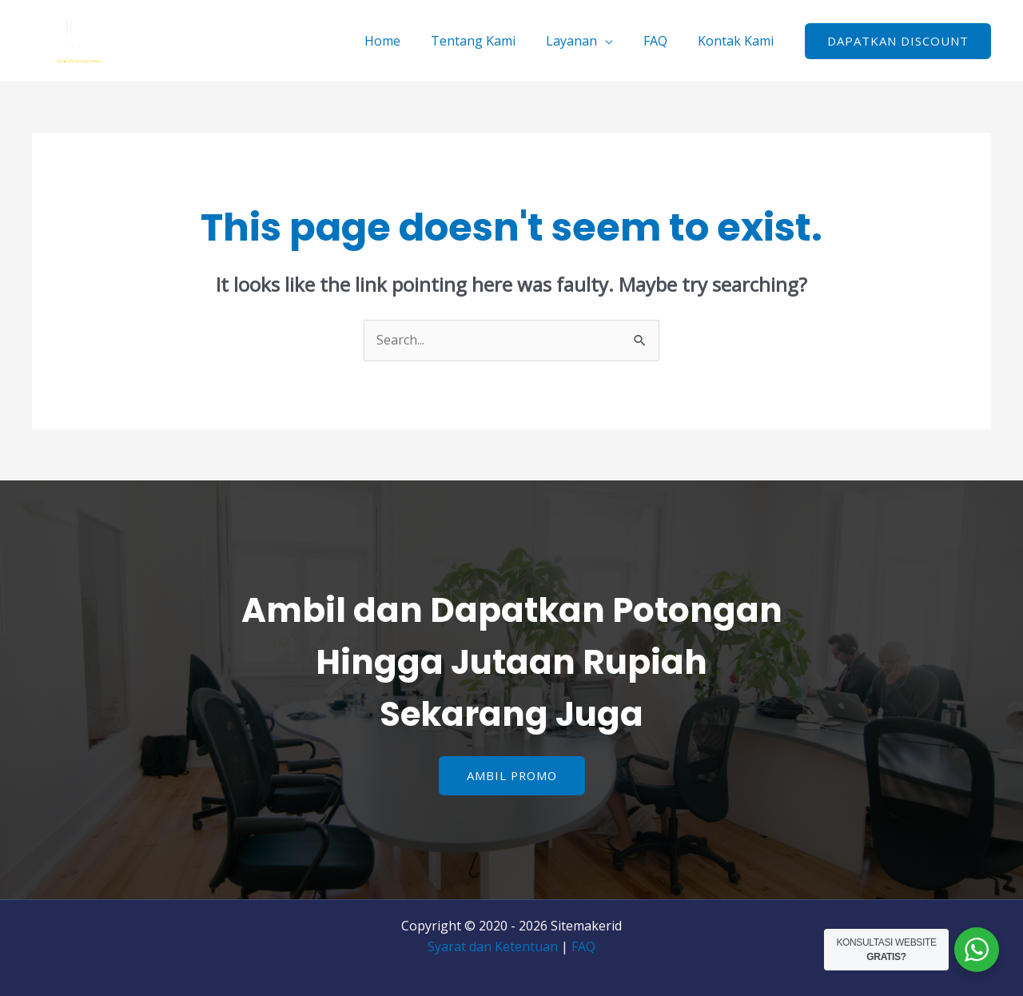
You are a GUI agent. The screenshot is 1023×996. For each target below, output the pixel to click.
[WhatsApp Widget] (976, 949)
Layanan (583, 41)
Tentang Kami (490, 41)
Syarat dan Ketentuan (493, 946)
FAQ (663, 41)
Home (404, 41)
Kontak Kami (738, 41)
